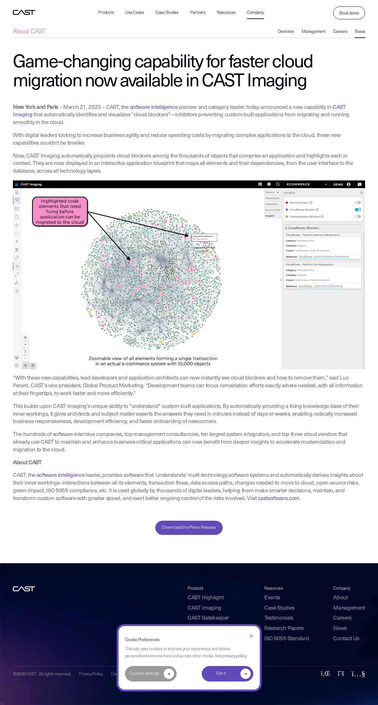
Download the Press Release (189, 527)
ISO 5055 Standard (286, 639)
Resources (226, 13)
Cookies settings (144, 673)
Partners (197, 13)
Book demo (349, 13)
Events (272, 598)
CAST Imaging (204, 608)
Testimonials (278, 618)
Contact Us (346, 639)
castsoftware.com (278, 498)
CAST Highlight (205, 598)
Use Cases (134, 13)
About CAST (29, 32)
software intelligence (154, 107)
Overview (286, 32)
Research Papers (284, 628)
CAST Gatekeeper (208, 618)
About (340, 598)
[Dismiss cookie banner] (251, 636)
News (360, 32)
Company (255, 13)
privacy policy (234, 656)
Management (313, 32)
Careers (340, 32)
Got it (221, 673)
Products (106, 13)
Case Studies (167, 13)
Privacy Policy (91, 674)
